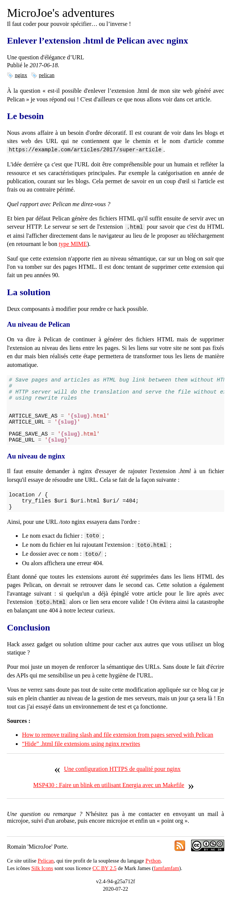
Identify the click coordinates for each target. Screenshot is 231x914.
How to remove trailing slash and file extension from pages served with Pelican (117, 750)
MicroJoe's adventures (60, 13)
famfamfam (166, 884)
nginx (21, 75)
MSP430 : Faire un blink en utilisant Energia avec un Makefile (108, 801)
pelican (47, 75)
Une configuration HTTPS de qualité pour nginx (122, 784)
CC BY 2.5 (105, 884)
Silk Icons (42, 884)
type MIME (73, 243)
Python (153, 876)
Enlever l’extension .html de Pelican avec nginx (97, 40)
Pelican (45, 876)
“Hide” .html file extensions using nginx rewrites (81, 759)
